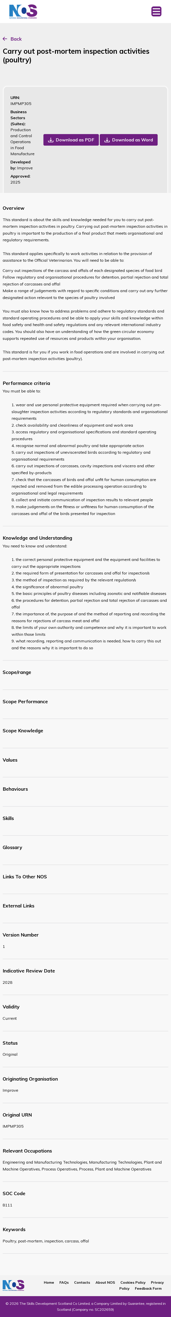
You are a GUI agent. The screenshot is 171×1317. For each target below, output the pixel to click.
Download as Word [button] (132, 140)
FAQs (64, 1282)
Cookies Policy (133, 1282)
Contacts (82, 1282)
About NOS (105, 1282)
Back (16, 39)
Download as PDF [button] (75, 140)
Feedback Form (148, 1288)
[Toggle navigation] (156, 11)
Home (49, 1282)
